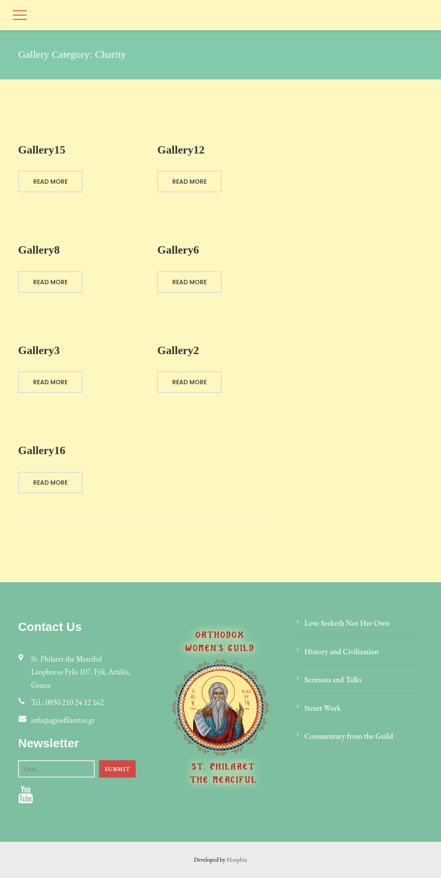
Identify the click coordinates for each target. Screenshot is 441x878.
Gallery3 (39, 350)
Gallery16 (41, 450)
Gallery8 (39, 250)
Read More (50, 181)
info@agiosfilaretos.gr (63, 720)
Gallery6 (178, 250)
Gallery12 (181, 150)
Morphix (237, 859)
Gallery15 (41, 150)
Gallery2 (178, 350)
